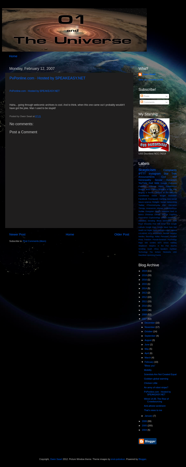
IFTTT (142, 173)
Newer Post (17, 234)
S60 (146, 243)
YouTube (142, 183)
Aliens (160, 186)
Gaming (162, 199)
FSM (175, 221)
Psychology (172, 240)
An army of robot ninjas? (156, 387)
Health (141, 230)
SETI (160, 243)
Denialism (142, 221)
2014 (145, 288)
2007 (145, 319)
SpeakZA (164, 249)
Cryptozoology (154, 218)
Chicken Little (150, 383)
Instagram (155, 173)
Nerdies (141, 236)
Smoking (141, 249)
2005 (145, 425)
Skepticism (142, 246)
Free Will (156, 224)
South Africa (153, 249)
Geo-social (172, 199)
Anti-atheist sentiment (155, 406)
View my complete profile (150, 79)
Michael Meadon (170, 233)
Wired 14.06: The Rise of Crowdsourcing (156, 400)
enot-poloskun (118, 459)
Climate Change (161, 214)
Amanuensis (151, 208)
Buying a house (145, 192)
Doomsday (167, 221)
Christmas (149, 214)
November (150, 327)
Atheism (160, 208)
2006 (145, 421)
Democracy (172, 218)
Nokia (157, 236)
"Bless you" (149, 365)
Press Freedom (144, 240)
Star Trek (170, 173)
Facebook (142, 199)
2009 (145, 310)
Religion (156, 202)
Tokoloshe (167, 252)
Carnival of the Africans (165, 192)
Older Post (121, 234)
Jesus (155, 230)
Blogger (142, 459)
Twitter (141, 205)
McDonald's (157, 233)
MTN (150, 233)
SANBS (153, 243)
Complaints (170, 170)
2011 (145, 301)
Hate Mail (173, 227)
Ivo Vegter (148, 230)
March (148, 357)
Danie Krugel (159, 195)
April (147, 353)
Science (152, 186)
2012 (164, 205)
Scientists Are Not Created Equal (160, 374)
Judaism (161, 230)
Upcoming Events (154, 255)
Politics (154, 189)
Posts (145, 96)
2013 (145, 292)
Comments (147, 102)
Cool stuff (169, 177)
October (149, 331)
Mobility (148, 370)
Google (164, 183)
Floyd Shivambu (145, 224)
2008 (145, 314)
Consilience (143, 195)
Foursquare (153, 199)
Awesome (165, 211)
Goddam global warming (156, 378)
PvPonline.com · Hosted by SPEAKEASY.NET (48, 78)
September (150, 336)
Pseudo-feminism (159, 240)
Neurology (150, 236)
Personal (173, 236)
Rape (140, 243)
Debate (164, 218)
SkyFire (174, 246)
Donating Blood (154, 221)
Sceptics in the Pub (168, 189)
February (149, 362)
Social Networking (168, 202)
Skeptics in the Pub (159, 246)
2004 (145, 430)
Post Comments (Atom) (34, 241)
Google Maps (150, 227)
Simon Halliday (170, 243)
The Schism (155, 252)
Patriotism (164, 236)
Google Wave (162, 227)
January (149, 416)
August (148, 340)
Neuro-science (144, 202)
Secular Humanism (166, 180)
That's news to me (153, 410)
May (147, 349)
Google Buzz (144, 189)
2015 (145, 284)
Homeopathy (144, 180)
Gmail (163, 224)
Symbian (173, 249)
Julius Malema (171, 230)
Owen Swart (149, 74)
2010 (145, 305)
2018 (145, 275)
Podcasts (172, 183)
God (168, 224)
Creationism (171, 186)
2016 (145, 279)
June (147, 344)
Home (13, 56)
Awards (158, 211)
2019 (145, 271)
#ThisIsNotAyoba (153, 205)
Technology (143, 252)
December (150, 322)
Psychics (142, 186)
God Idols (154, 183)
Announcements (146, 177)
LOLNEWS (142, 233)
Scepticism (147, 170)
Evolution (172, 195)
